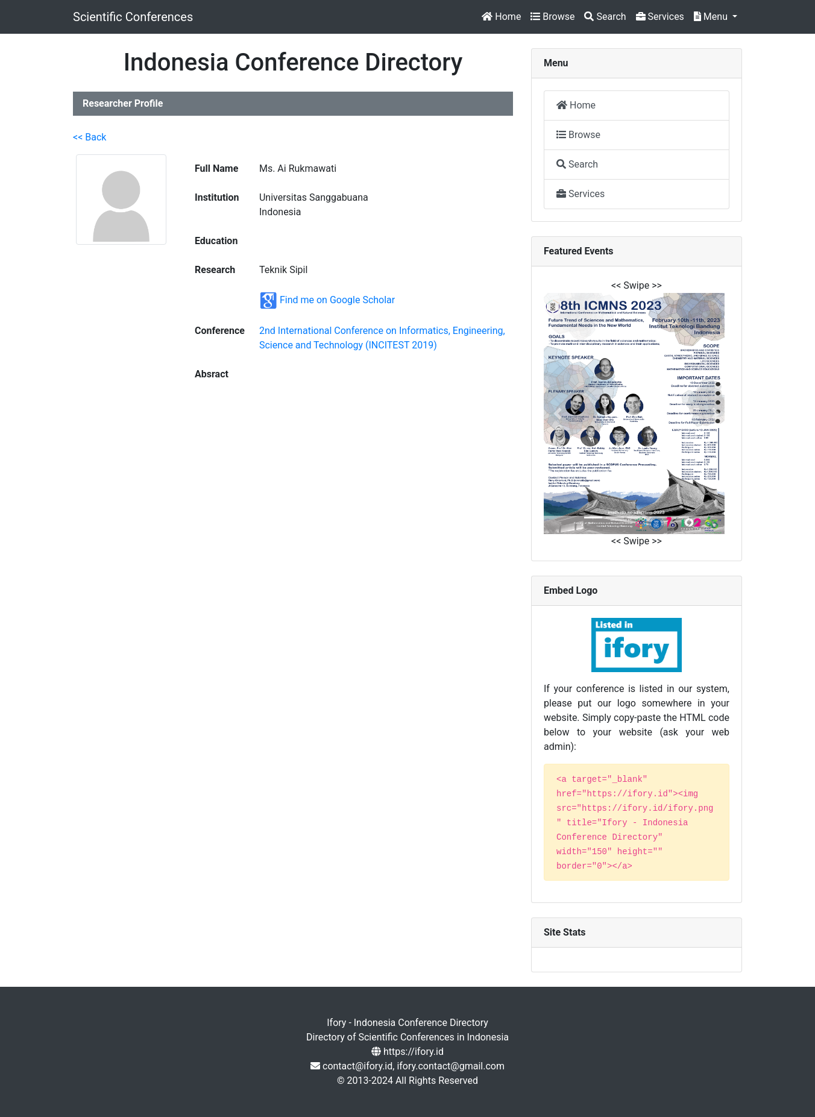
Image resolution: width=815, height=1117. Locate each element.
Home (501, 16)
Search (605, 16)
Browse (552, 16)
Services (660, 16)
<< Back (89, 137)
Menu (712, 16)
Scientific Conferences (133, 17)
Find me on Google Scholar (337, 300)
